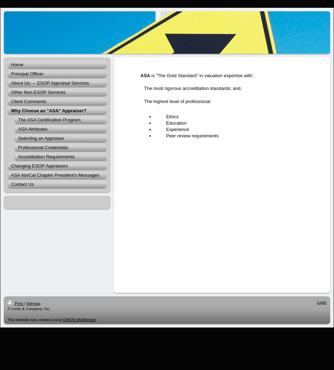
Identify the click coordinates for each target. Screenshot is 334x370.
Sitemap (33, 303)
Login (322, 302)
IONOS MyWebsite (79, 320)
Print (15, 303)
